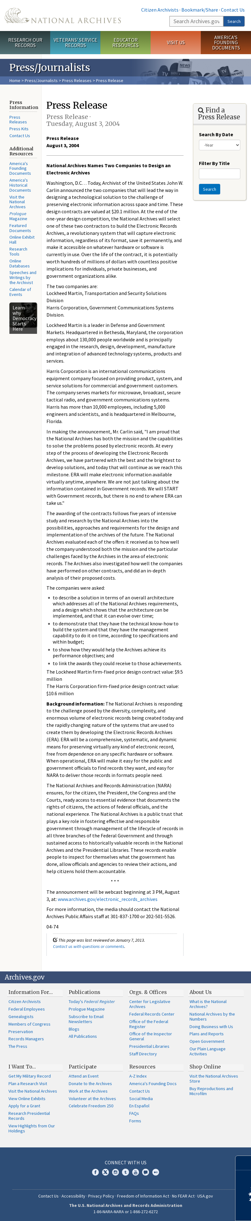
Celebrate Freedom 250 (91, 1106)
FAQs (134, 1113)
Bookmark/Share (199, 10)
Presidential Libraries (149, 1046)
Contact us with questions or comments (88, 946)
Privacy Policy (101, 1196)
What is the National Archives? (208, 1004)
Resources (142, 1066)
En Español (139, 1106)
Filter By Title (214, 163)
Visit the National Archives (17, 202)
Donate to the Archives (90, 1083)
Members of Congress (29, 1024)
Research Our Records (25, 42)
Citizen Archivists (160, 10)
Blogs (74, 1029)
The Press (17, 1046)
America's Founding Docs (153, 1083)
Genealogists (21, 1016)
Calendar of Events (20, 292)
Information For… (30, 992)
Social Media (141, 1098)
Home (14, 80)
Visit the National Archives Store (214, 1078)
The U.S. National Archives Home (63, 15)
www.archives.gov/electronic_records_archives (108, 899)
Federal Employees (26, 1009)
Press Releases (77, 80)
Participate (83, 1066)
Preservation (20, 1031)
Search (234, 21)
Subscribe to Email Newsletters (86, 1019)
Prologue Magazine (87, 1009)
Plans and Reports (207, 1034)
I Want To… (22, 1066)
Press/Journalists (41, 80)
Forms (135, 1121)
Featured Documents (20, 228)
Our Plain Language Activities (208, 1051)
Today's (92, 1001)
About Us (201, 992)
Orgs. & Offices (148, 992)
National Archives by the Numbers (212, 1016)
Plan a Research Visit (27, 1083)
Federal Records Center (151, 1014)
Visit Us (176, 42)
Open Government (207, 1041)
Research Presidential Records (29, 1115)
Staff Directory (143, 1054)
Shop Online (205, 1066)
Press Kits (19, 129)
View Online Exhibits (26, 1098)
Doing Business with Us (211, 1026)
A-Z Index (138, 1076)
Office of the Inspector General (150, 1036)
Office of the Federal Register (148, 1024)
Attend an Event (84, 1076)
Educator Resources (125, 42)
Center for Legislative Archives (149, 1004)
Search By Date (216, 134)
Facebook (95, 1172)
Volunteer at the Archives (92, 1098)
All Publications (83, 1036)
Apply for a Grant (24, 1106)
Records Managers (26, 1039)
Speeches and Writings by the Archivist (22, 277)
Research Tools (18, 251)
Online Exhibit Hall (22, 239)
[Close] (244, 1163)
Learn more (195, 1210)
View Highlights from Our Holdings (31, 1128)
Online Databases (19, 263)
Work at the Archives (88, 1091)
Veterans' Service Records (75, 42)
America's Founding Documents (226, 42)
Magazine (18, 216)
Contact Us (233, 10)
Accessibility (73, 1196)
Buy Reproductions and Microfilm (211, 1091)
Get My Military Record (29, 1076)
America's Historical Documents (20, 185)
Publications (84, 992)
